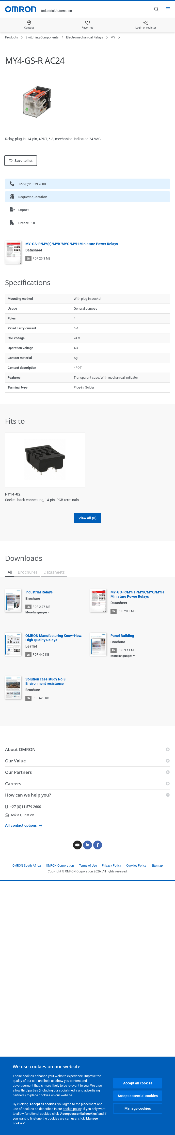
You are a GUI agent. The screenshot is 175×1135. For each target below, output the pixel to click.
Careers (13, 1038)
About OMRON (20, 1003)
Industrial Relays (39, 846)
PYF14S (12, 763)
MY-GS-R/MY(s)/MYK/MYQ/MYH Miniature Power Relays (71, 244)
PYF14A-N (99, 672)
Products (11, 37)
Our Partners (18, 1026)
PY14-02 (13, 494)
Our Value (15, 1015)
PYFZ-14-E (99, 763)
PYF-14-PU (100, 494)
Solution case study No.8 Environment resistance (45, 935)
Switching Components (42, 37)
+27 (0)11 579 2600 (28, 183)
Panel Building (122, 890)
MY (112, 37)
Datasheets (54, 826)
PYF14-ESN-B (102, 580)
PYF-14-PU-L (16, 580)
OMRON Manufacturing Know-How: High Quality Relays (53, 892)
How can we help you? (28, 1049)
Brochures (27, 826)
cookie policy (72, 1109)
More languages (36, 866)
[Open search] (156, 9)
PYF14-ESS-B (17, 672)
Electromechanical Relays (84, 37)
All (10, 826)
